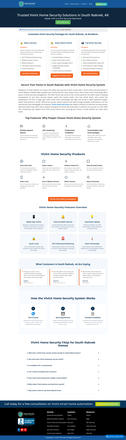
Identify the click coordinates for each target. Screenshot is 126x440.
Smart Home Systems (54, 433)
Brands (84, 4)
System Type (74, 4)
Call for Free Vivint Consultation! (63, 199)
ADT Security (90, 422)
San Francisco (72, 419)
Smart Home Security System (57, 422)
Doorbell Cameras (53, 426)
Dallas (69, 415)
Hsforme (24, 29)
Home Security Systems (55, 415)
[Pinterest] (25, 429)
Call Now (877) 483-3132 (107, 404)
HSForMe (62, 437)
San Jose (70, 422)
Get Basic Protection (30, 73)
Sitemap (89, 433)
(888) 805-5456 (101, 4)
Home (67, 4)
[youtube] (22, 429)
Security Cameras (53, 430)
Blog (90, 4)
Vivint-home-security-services (41, 29)
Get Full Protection (90, 73)
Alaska (56, 29)
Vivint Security (91, 426)
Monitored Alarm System (55, 419)
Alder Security (91, 430)
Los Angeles (71, 426)
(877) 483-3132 (63, 22)
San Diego (70, 430)
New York (70, 433)
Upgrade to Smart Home (62, 76)
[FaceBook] (19, 429)
